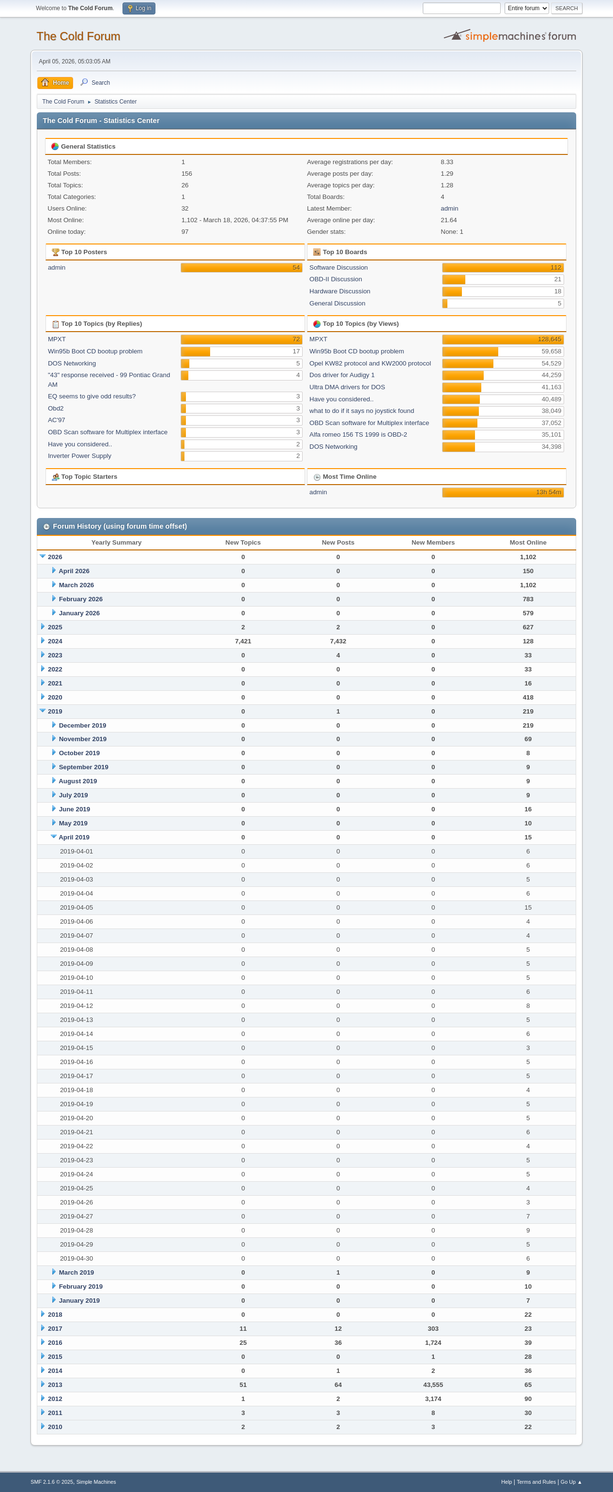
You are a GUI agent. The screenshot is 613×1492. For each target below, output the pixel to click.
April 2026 (74, 571)
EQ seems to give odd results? (92, 396)
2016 (55, 1342)
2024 (55, 641)
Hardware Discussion (339, 291)
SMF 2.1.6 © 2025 (52, 1482)
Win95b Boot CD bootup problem (95, 351)
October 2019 (79, 753)
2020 (55, 697)
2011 (55, 1412)
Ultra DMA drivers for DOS (347, 387)
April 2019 (74, 837)
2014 (55, 1370)
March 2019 (76, 1272)
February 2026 (81, 599)
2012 (55, 1398)
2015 (55, 1356)
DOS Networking (72, 363)
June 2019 (74, 809)
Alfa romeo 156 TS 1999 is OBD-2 (358, 434)
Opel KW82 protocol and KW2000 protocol (370, 363)
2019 (55, 711)
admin (449, 208)
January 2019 (79, 1300)
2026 (55, 557)
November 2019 (83, 739)
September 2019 (83, 767)
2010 (55, 1427)
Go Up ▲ (571, 1482)
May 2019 (73, 823)
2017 (55, 1328)
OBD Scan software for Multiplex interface (108, 432)
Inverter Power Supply (79, 455)
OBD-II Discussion (335, 279)
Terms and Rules (536, 1482)
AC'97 (56, 420)
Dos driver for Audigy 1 (342, 375)
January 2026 (79, 613)
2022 (55, 669)
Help (506, 1482)
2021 (55, 683)
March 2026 (76, 585)
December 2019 (83, 725)
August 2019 (78, 781)
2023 (55, 655)
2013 (55, 1384)
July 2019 (73, 795)
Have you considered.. (80, 444)
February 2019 (81, 1286)
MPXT (57, 339)
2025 (55, 627)
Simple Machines (96, 1482)
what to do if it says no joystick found (361, 410)
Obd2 (56, 408)
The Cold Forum (78, 36)
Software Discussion (338, 267)
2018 (55, 1314)
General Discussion (337, 303)
